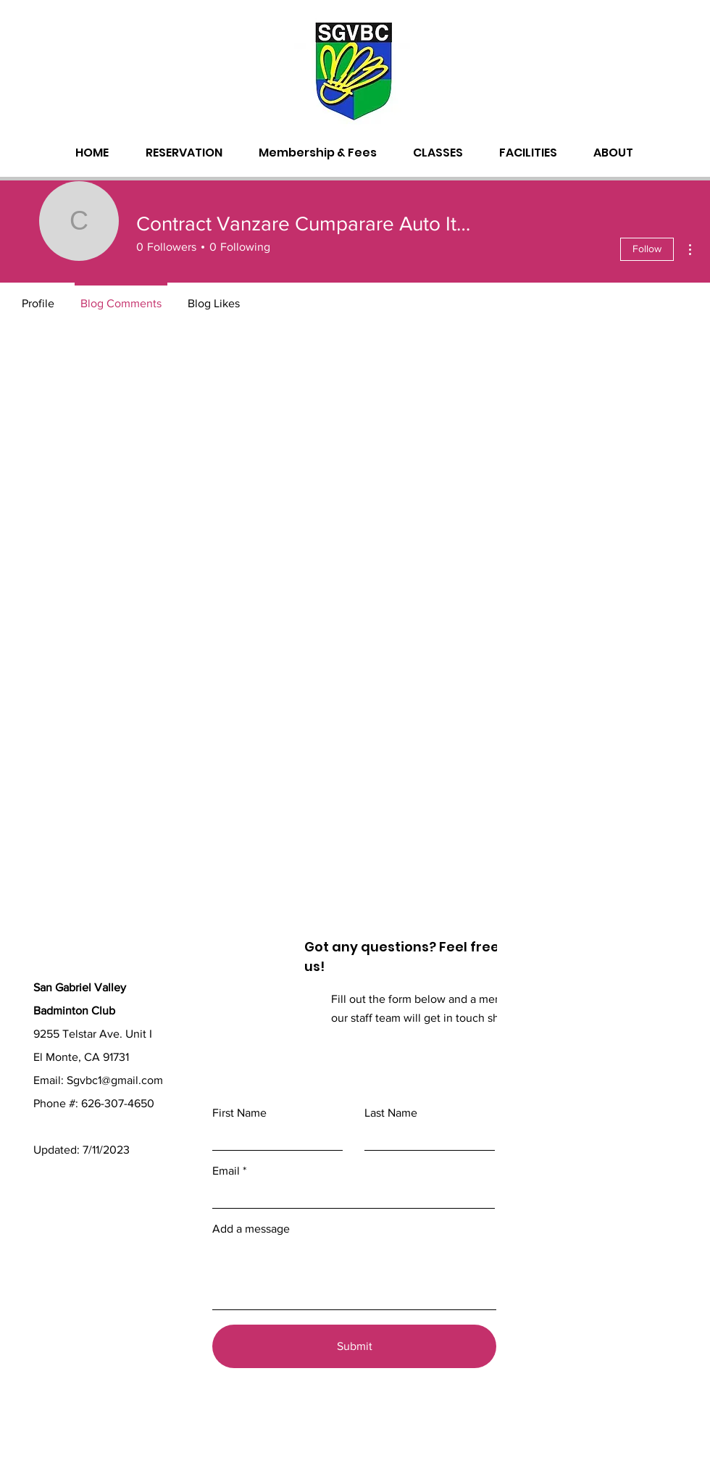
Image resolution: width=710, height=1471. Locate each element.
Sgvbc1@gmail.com (115, 1080)
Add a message (251, 1229)
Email (226, 1171)
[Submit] (354, 1346)
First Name (239, 1113)
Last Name (390, 1113)
